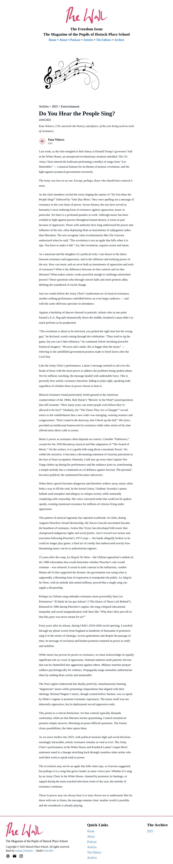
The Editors (103, 40)
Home (52, 40)
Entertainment (70, 106)
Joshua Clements (24, 850)
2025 (55, 106)
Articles (88, 40)
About (63, 40)
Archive (119, 40)
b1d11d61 (48, 850)
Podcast (75, 40)
